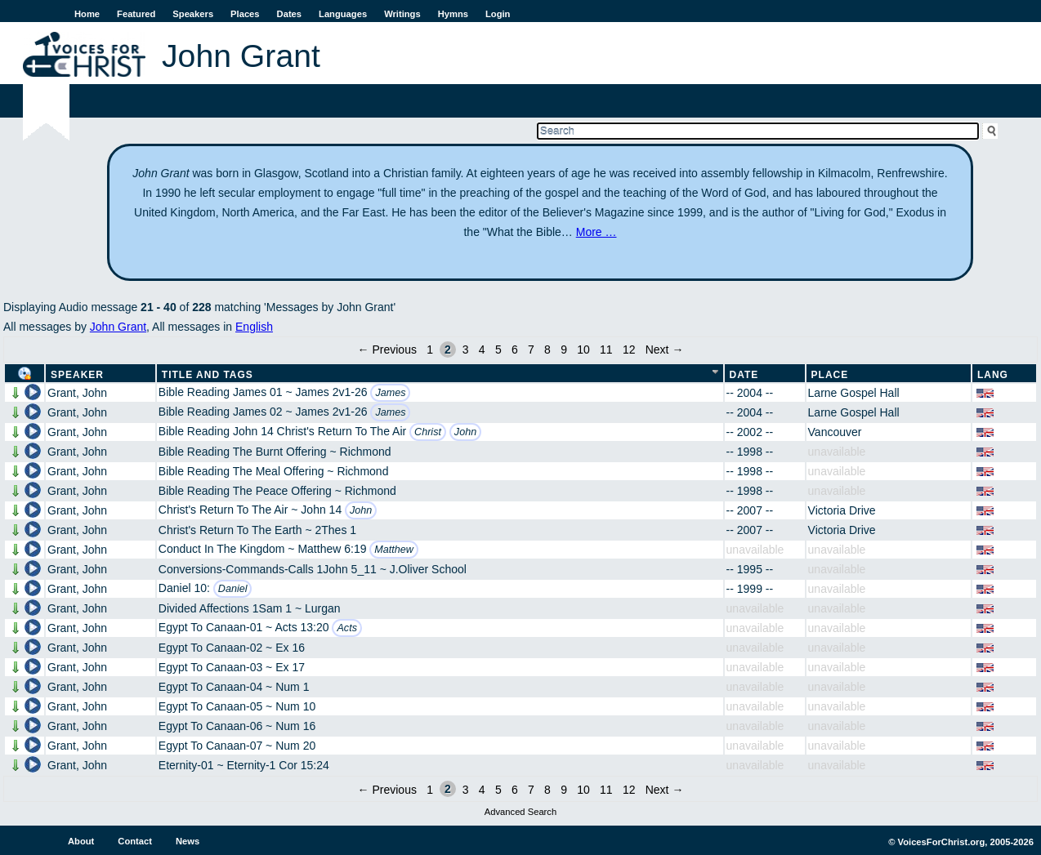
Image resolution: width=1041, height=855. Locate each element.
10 (583, 349)
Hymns (453, 14)
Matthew (393, 549)
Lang (992, 375)
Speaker (77, 375)
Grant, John (77, 392)
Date (744, 375)
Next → (665, 349)
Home (87, 14)
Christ (427, 432)
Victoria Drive (842, 510)
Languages (343, 14)
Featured (136, 14)
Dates (289, 14)
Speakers (192, 14)
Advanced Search (520, 812)
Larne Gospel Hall (854, 392)
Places (244, 14)
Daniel (233, 588)
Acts (347, 628)
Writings (402, 14)
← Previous (387, 349)
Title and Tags (207, 375)
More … (596, 231)
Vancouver (835, 432)
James (390, 393)
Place (830, 375)
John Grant (118, 326)
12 (629, 349)
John (465, 432)
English (254, 326)
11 (606, 349)
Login (497, 14)
